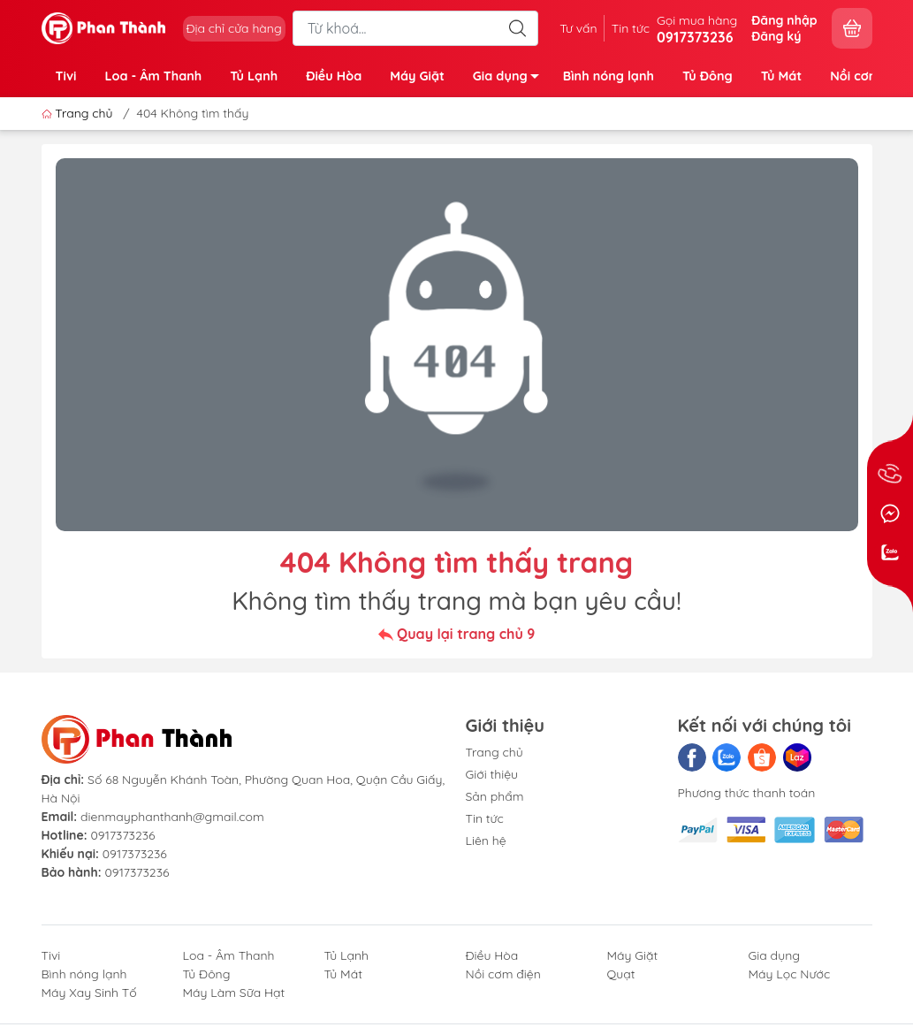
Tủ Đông (707, 76)
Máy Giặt (417, 76)
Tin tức (631, 28)
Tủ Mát (781, 76)
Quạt (621, 974)
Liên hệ (486, 840)
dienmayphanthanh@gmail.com (172, 817)
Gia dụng (511, 79)
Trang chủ (79, 113)
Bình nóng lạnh (608, 76)
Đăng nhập (784, 20)
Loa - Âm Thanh (153, 76)
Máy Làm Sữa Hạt (234, 992)
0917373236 (122, 835)
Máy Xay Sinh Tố (89, 992)
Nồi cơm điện (503, 974)
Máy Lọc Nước (790, 974)
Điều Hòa (333, 76)
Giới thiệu (492, 774)
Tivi (66, 76)
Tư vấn (578, 28)
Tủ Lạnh (254, 76)
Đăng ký (776, 36)
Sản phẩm (495, 796)
